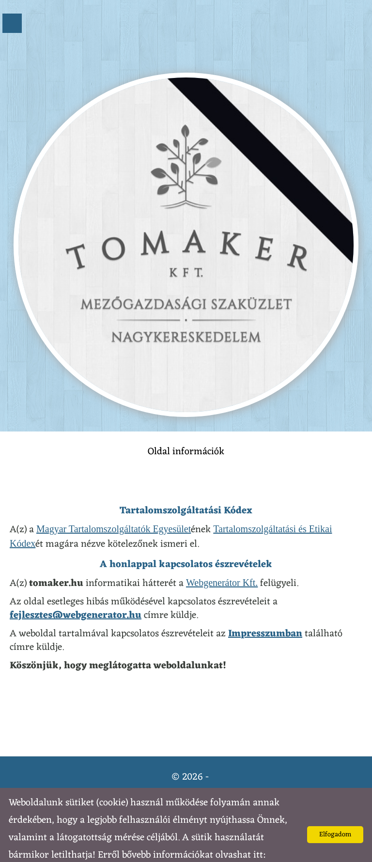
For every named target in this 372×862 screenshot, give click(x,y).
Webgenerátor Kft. (222, 563)
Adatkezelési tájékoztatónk (61, 850)
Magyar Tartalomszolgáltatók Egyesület (113, 509)
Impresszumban (265, 614)
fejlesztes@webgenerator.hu (75, 596)
